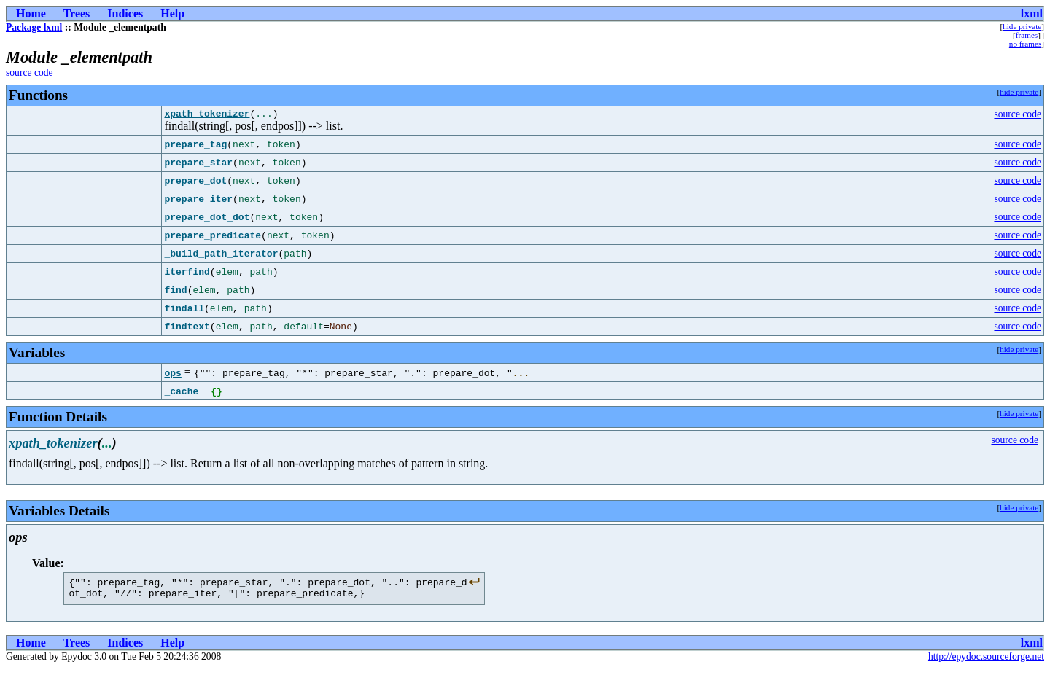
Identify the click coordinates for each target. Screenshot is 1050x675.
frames (1027, 35)
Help (172, 13)
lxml (1032, 13)
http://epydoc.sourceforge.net (986, 663)
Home (31, 13)
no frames (1025, 43)
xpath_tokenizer (206, 115)
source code (29, 72)
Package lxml (34, 27)
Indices (125, 13)
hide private (1022, 26)
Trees (76, 13)
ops (172, 374)
